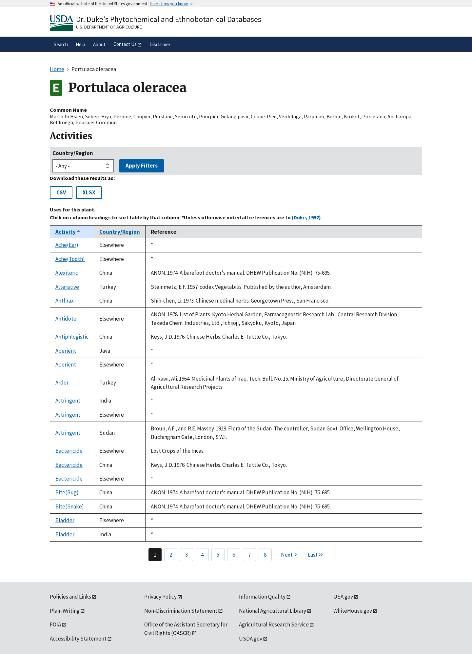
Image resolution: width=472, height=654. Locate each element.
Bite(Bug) (67, 492)
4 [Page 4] (202, 554)
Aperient (65, 350)
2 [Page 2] (170, 554)
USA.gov (343, 596)
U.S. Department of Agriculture (109, 27)
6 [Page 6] (233, 554)
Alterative (67, 286)
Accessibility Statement (78, 638)
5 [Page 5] (218, 554)
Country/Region (72, 153)
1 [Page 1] (155, 554)
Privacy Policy (160, 596)
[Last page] (316, 554)
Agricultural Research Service (274, 624)
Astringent (67, 400)
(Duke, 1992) (306, 217)
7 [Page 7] (249, 554)
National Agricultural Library (272, 610)
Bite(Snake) (69, 506)
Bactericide (69, 450)
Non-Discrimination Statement (180, 610)
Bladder (64, 520)
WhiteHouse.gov (352, 610)
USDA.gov (250, 638)
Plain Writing (65, 610)
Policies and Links (70, 596)
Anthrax (64, 300)
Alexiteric (66, 272)
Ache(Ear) (66, 244)
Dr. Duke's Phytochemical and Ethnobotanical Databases (168, 19)
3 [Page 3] (186, 554)
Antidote (65, 318)
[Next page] (290, 554)
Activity (68, 231)
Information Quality (262, 596)
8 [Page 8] (265, 554)
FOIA (55, 624)
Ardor (62, 382)
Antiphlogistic (71, 336)
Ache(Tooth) (70, 259)
